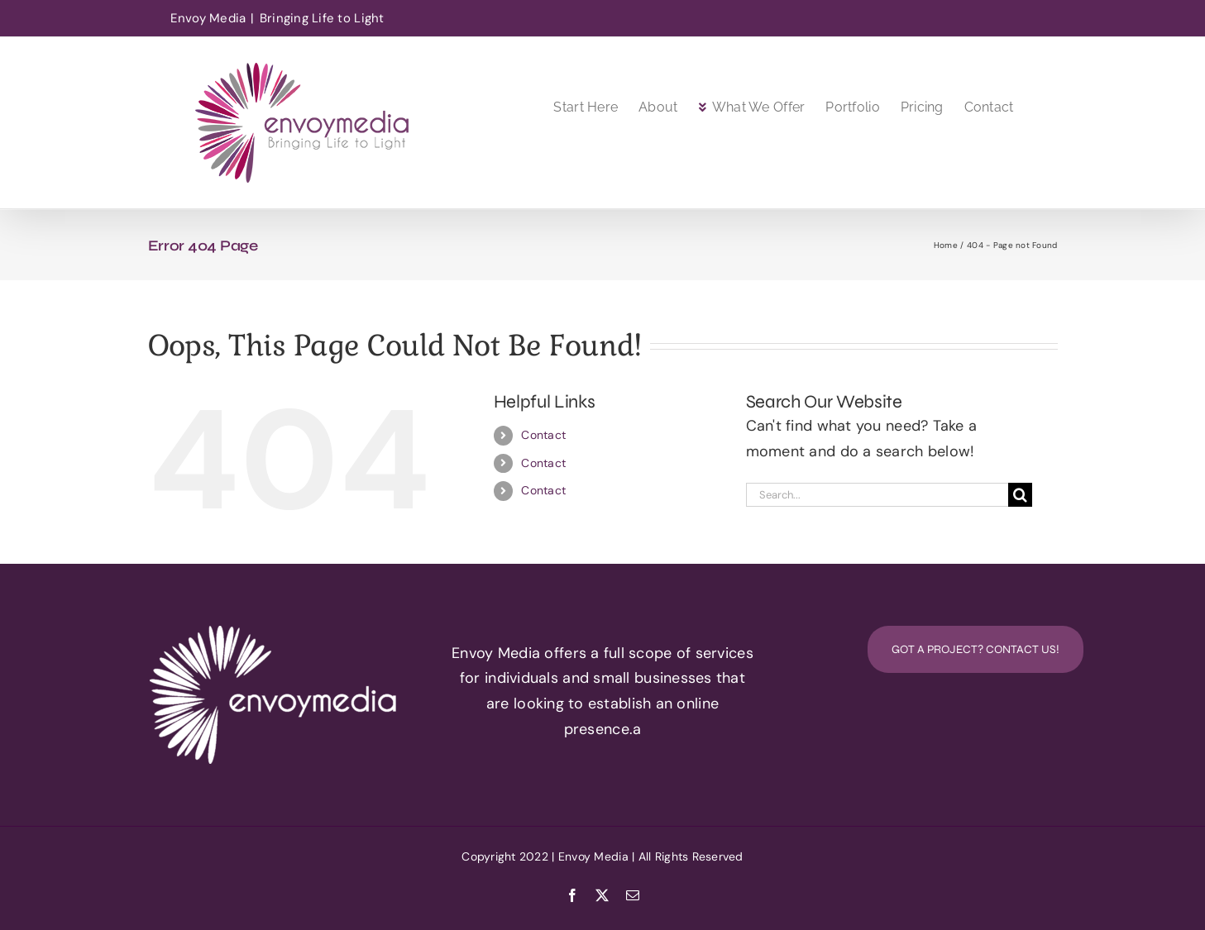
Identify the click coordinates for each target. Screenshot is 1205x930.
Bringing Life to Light (322, 18)
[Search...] (877, 495)
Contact (543, 434)
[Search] (1020, 495)
